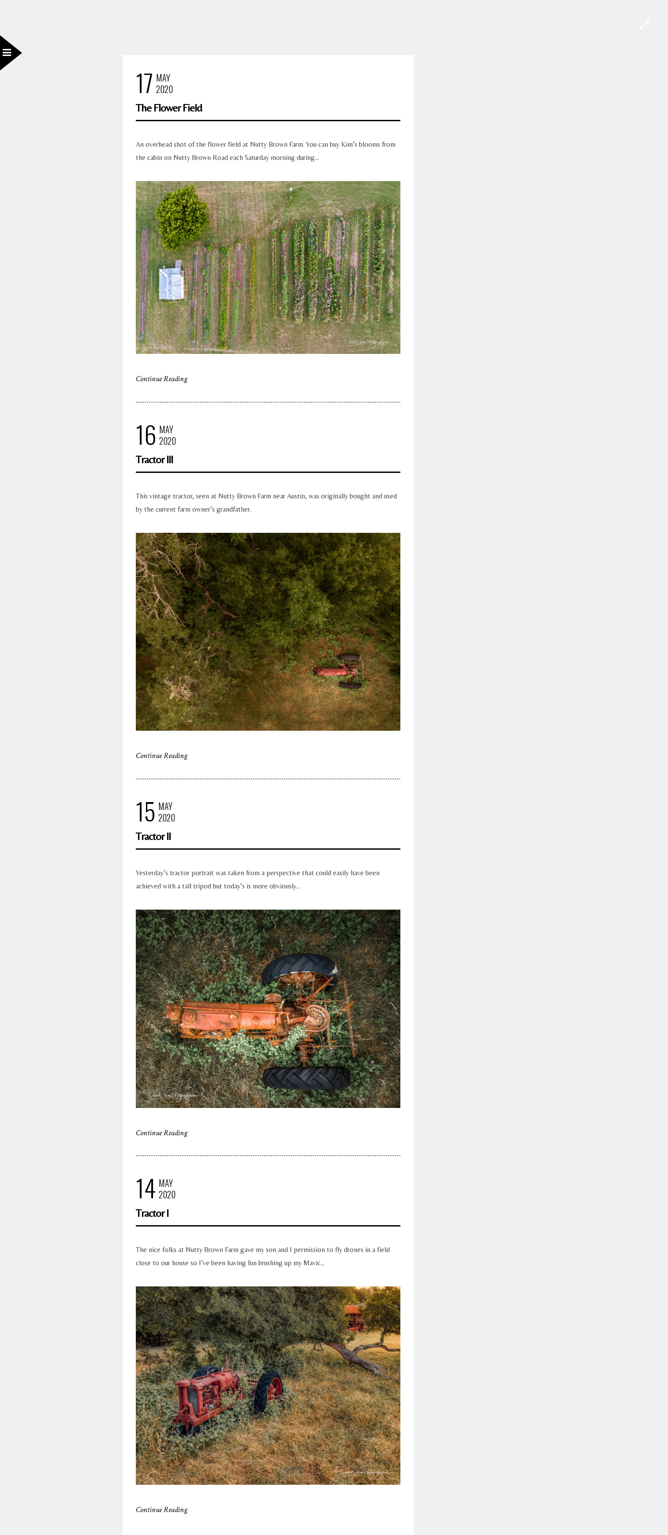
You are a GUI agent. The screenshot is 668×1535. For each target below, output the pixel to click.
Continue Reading (161, 379)
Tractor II (153, 836)
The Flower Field (169, 108)
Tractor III (154, 459)
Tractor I (152, 1213)
